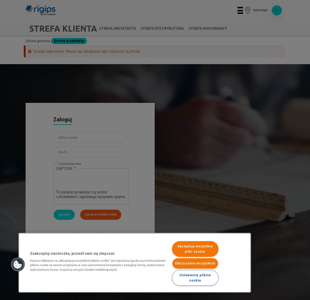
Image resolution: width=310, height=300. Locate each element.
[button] (17, 264)
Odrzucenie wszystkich (195, 263)
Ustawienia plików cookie (195, 277)
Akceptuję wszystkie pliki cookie (195, 249)
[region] (134, 263)
